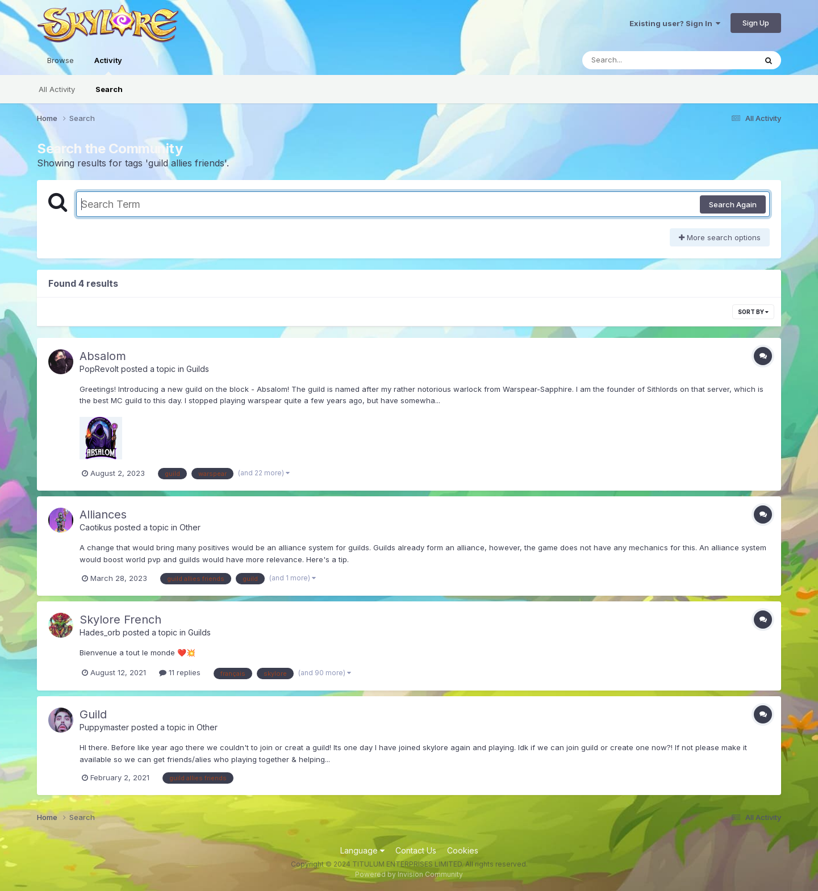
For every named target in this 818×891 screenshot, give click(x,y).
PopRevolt (99, 369)
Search (109, 89)
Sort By (753, 311)
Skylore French (120, 619)
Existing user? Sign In (674, 23)
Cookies (462, 850)
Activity (108, 65)
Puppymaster (104, 727)
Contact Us (415, 850)
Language (362, 850)
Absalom (103, 356)
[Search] (638, 60)
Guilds (197, 369)
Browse (60, 60)
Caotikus (96, 527)
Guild (93, 714)
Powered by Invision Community (409, 874)
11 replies (180, 672)
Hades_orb (100, 632)
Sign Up (755, 22)
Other (190, 527)
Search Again (733, 204)
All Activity (57, 89)
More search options (720, 237)
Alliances (103, 514)
